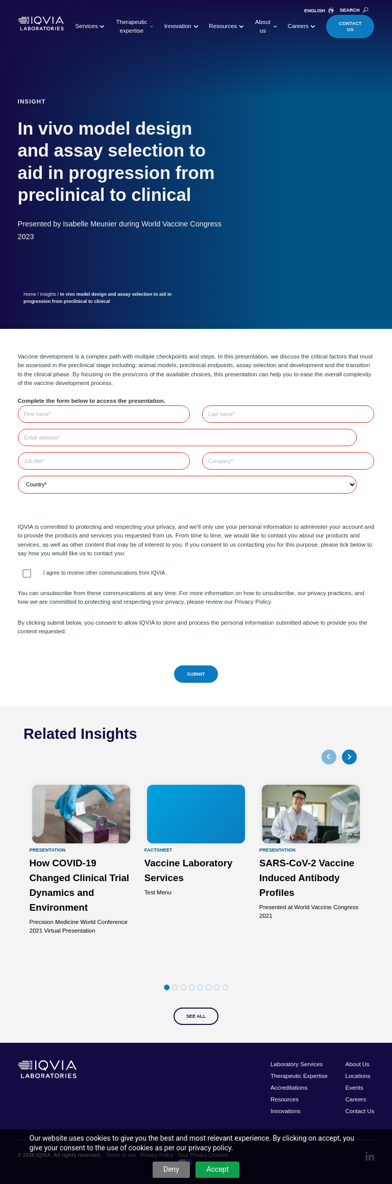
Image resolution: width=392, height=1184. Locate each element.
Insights (48, 294)
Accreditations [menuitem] (289, 1088)
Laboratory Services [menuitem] (297, 1064)
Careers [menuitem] (355, 1099)
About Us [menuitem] (357, 1064)
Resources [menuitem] (285, 1099)
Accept (217, 1169)
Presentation (48, 850)
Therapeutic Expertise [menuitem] (299, 1076)
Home (29, 294)
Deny (171, 1169)
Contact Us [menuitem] (359, 1111)
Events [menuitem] (354, 1088)
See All (196, 1016)
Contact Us (350, 26)
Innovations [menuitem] (286, 1111)
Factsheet (158, 850)
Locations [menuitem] (357, 1076)
